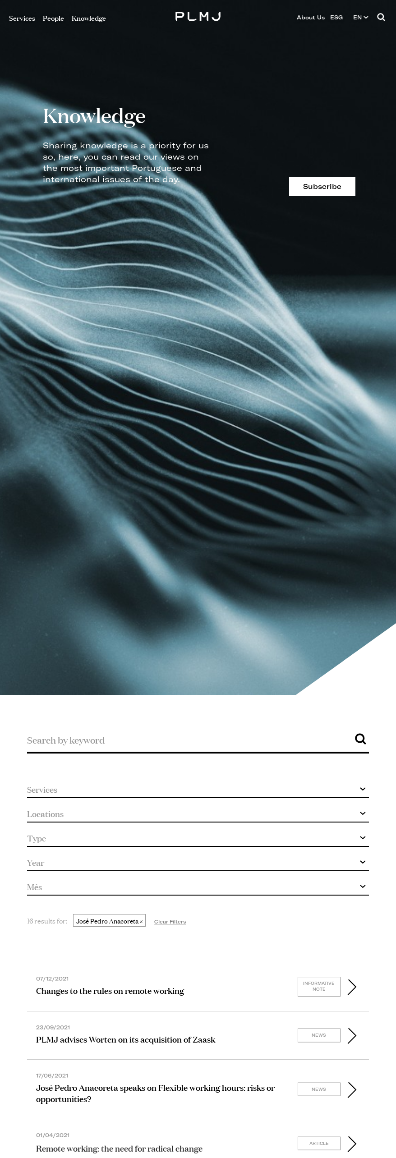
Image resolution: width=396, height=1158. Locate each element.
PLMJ (198, 15)
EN (360, 17)
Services (22, 17)
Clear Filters (170, 922)
